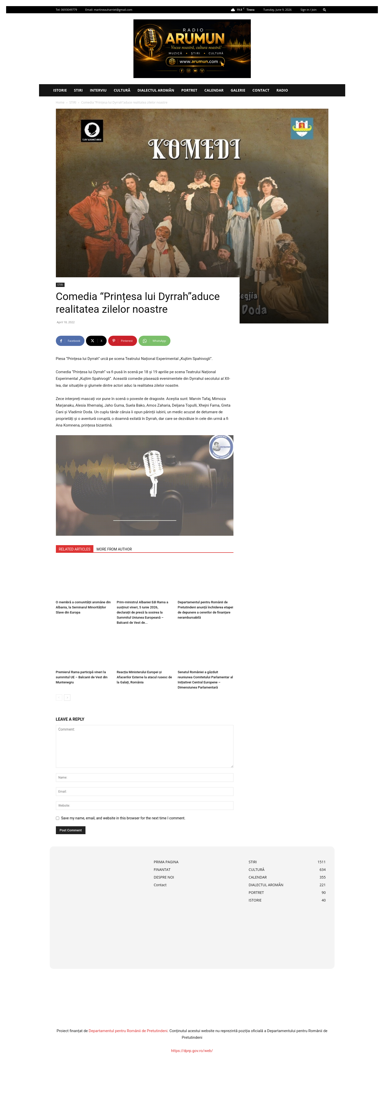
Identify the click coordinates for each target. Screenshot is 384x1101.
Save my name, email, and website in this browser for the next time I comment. (123, 818)
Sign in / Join (309, 9)
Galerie (238, 90)
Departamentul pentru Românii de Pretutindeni (128, 1031)
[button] (324, 9)
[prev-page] (59, 697)
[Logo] (44, 90)
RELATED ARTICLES (75, 549)
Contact (260, 90)
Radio (282, 90)
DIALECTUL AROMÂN (156, 90)
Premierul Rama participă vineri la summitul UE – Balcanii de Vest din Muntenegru (82, 677)
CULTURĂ (122, 90)
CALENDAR (214, 90)
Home (60, 102)
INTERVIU (98, 90)
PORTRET (189, 90)
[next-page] (67, 697)
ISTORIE (60, 90)
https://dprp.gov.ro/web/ (192, 1050)
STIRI (78, 90)
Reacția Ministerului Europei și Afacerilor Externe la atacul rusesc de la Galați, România (144, 677)
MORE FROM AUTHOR (114, 549)
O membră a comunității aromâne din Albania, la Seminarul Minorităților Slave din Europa (83, 607)
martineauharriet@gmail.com (113, 9)
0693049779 (69, 9)
